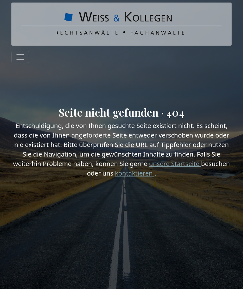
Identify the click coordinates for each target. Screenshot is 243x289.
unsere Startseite (175, 163)
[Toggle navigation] (20, 57)
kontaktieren (134, 173)
